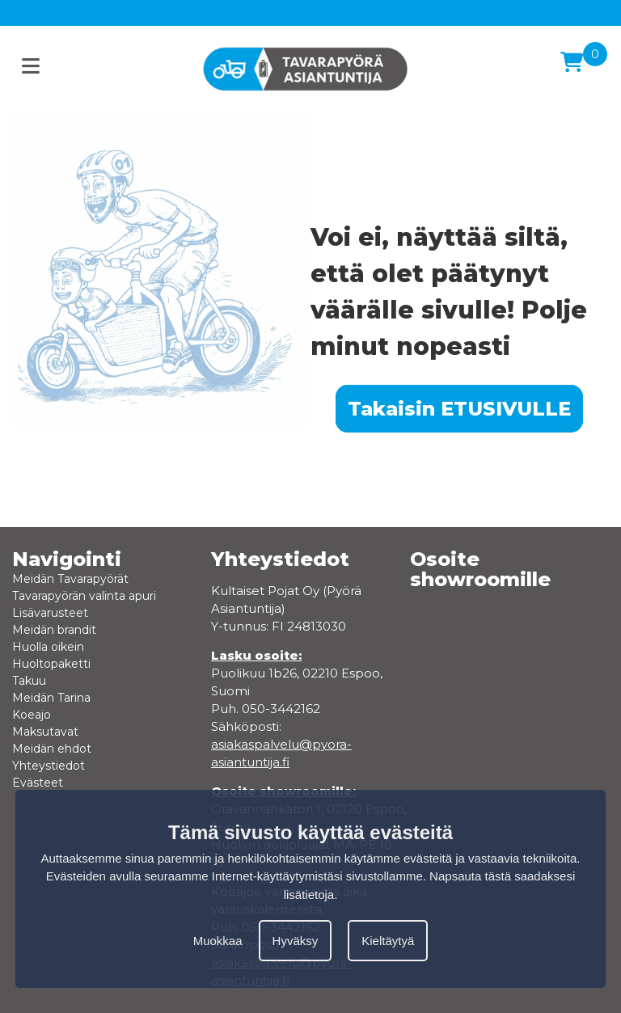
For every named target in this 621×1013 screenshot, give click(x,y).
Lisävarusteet (50, 613)
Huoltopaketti (51, 663)
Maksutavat (45, 731)
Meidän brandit (54, 630)
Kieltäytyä (387, 941)
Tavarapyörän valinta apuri (84, 596)
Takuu (29, 680)
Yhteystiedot (48, 765)
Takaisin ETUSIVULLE (459, 408)
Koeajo (31, 714)
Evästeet (37, 782)
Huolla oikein (48, 646)
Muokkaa (218, 941)
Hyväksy (295, 941)
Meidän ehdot (51, 748)
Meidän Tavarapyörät (70, 579)
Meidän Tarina (51, 697)
